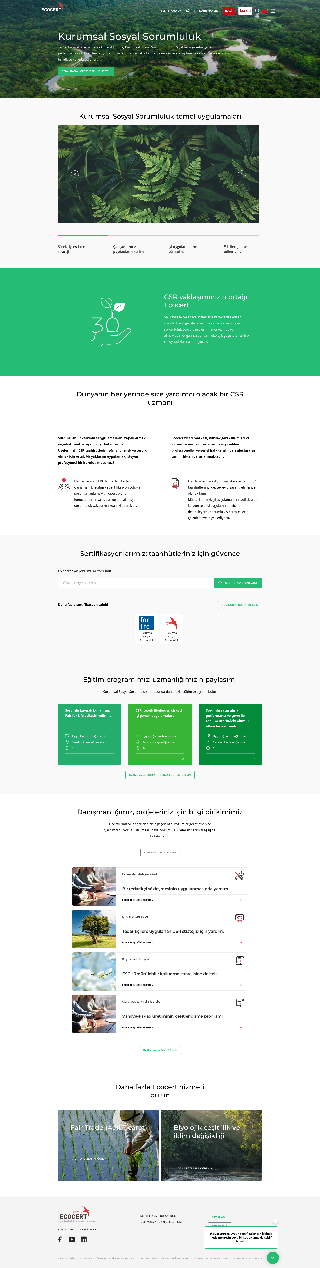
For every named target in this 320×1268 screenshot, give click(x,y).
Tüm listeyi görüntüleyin (240, 604)
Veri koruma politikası (122, 1258)
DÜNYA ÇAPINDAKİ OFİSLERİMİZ (161, 1222)
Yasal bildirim (66, 1258)
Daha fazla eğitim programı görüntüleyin (160, 774)
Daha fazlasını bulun (160, 852)
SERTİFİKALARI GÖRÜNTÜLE (158, 1215)
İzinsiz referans (179, 1258)
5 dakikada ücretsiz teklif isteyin (86, 71)
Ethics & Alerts (200, 1258)
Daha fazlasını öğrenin (91, 1158)
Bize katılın (220, 1226)
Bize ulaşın (220, 1217)
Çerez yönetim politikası (153, 1258)
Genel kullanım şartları (92, 1258)
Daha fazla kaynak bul (160, 1049)
